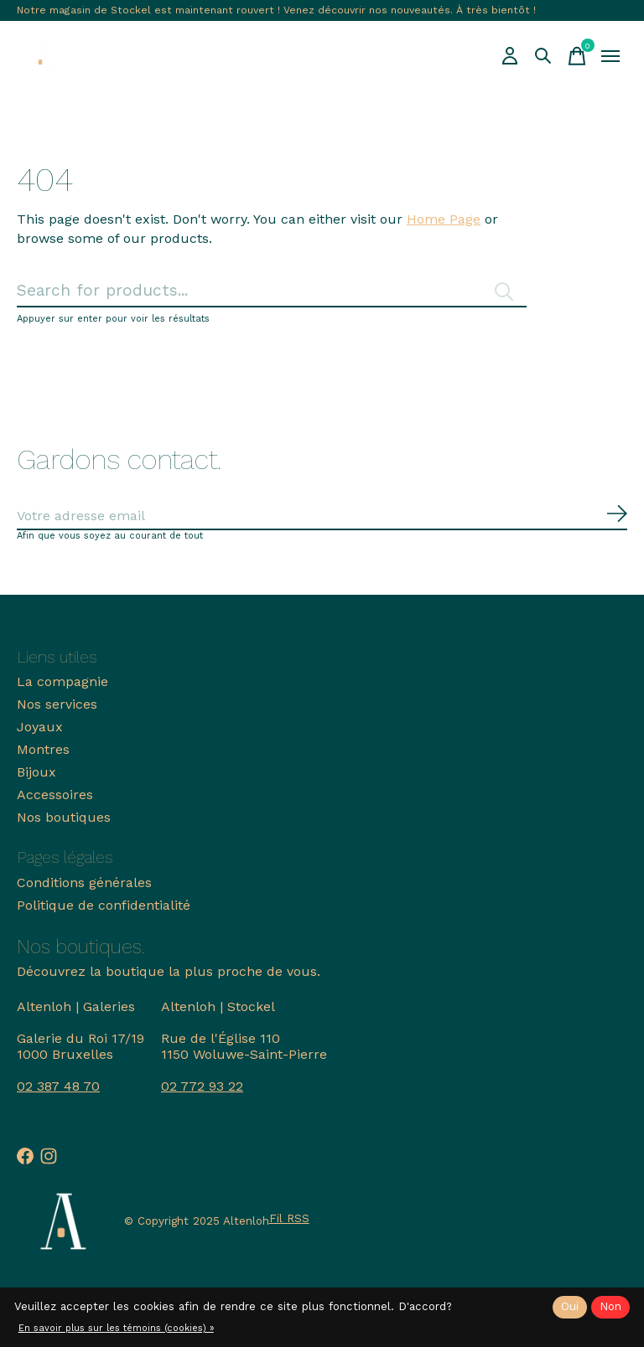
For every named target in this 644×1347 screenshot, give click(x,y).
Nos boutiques (64, 817)
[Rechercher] (272, 291)
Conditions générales (84, 882)
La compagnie (62, 681)
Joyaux (40, 727)
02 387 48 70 (58, 1086)
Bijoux (36, 772)
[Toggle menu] (610, 56)
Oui (570, 1306)
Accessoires (55, 795)
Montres (43, 749)
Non (610, 1306)
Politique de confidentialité (103, 905)
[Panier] (577, 56)
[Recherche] (543, 56)
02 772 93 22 (202, 1086)
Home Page (443, 219)
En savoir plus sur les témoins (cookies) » (116, 1328)
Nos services (57, 704)
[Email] (322, 516)
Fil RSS (289, 1218)
